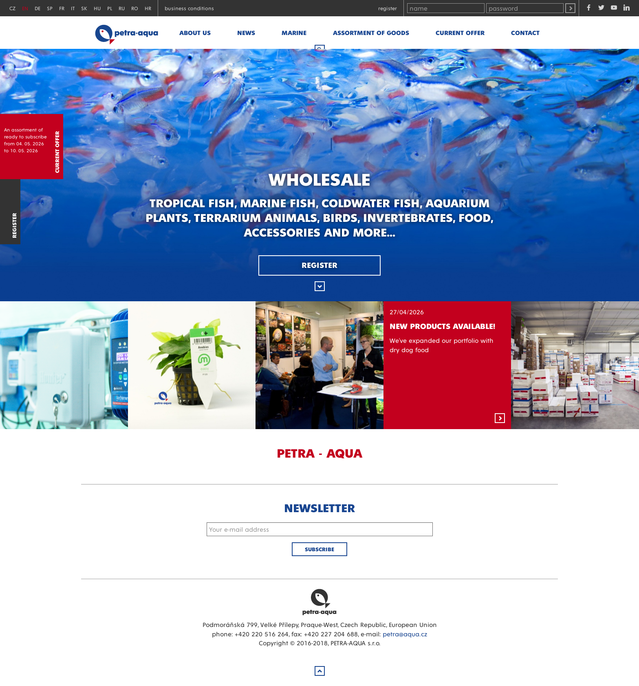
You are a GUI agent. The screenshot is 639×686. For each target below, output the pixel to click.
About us (195, 32)
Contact (525, 32)
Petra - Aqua (126, 32)
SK (84, 8)
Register (387, 8)
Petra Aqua (319, 601)
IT (73, 8)
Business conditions (189, 8)
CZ (12, 8)
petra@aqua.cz (405, 634)
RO (134, 8)
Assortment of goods (371, 32)
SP (50, 8)
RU (122, 8)
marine (294, 32)
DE (37, 8)
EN (25, 8)
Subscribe (319, 549)
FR (61, 8)
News (246, 32)
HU (97, 8)
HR (148, 8)
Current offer (460, 32)
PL (109, 8)
